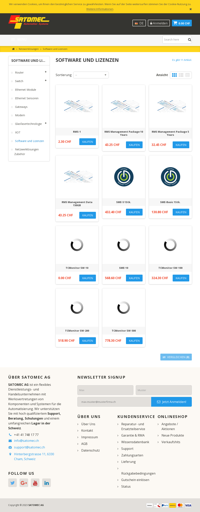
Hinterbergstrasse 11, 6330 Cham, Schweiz (34, 456)
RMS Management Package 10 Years (123, 133)
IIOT (17, 132)
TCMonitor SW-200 (77, 330)
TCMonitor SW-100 (170, 268)
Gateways (21, 107)
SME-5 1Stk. (123, 202)
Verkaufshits (171, 442)
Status (126, 486)
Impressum (89, 437)
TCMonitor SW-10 (77, 268)
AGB (84, 444)
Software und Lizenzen (29, 141)
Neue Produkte (173, 435)
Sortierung (64, 75)
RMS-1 (77, 131)
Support (127, 448)
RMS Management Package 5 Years (170, 133)
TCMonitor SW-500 (124, 330)
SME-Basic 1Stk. (170, 202)
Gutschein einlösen (135, 480)
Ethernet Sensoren (26, 98)
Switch (18, 81)
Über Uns (88, 424)
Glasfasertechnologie (28, 124)
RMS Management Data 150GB (77, 203)
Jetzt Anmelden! (171, 401)
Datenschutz (90, 450)
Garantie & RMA (133, 435)
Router (19, 72)
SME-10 (123, 268)
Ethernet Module (25, 89)
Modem (19, 115)
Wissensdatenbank (135, 442)
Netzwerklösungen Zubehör (26, 151)
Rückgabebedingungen (138, 473)
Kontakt (87, 430)
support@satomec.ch (29, 447)
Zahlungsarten (132, 455)
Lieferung (128, 462)
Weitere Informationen (99, 9)
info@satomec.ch (26, 440)
